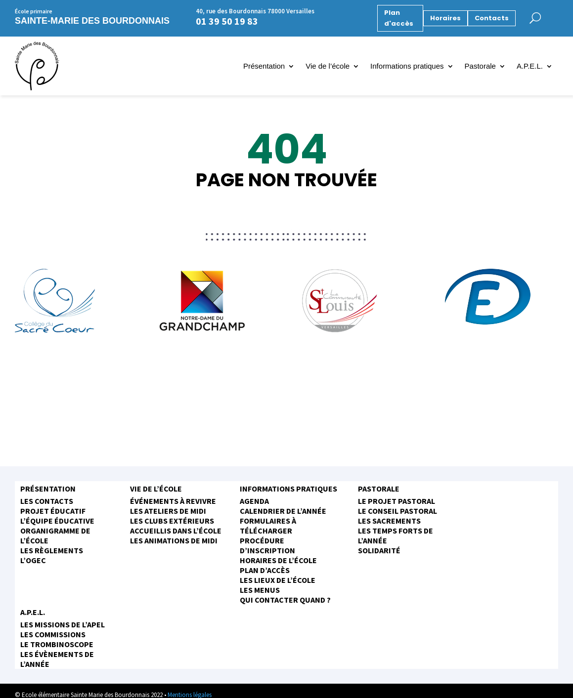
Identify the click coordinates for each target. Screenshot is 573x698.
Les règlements (51, 550)
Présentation (264, 66)
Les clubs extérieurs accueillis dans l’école (175, 525)
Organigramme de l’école (55, 535)
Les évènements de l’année (57, 659)
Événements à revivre (173, 501)
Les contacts (46, 501)
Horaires (445, 18)
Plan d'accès (398, 18)
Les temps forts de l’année (395, 535)
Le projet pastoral (396, 501)
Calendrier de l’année (283, 511)
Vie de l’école (328, 66)
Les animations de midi (174, 540)
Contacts (492, 18)
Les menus (260, 590)
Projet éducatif (53, 511)
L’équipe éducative (57, 521)
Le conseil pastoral (397, 511)
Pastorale (480, 66)
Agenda (254, 501)
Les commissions (53, 634)
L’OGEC (33, 560)
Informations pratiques (406, 66)
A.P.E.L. (530, 66)
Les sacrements (389, 521)
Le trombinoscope (56, 644)
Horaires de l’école (278, 560)
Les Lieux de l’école (277, 580)
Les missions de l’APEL (62, 624)
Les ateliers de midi (168, 511)
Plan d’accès (265, 570)
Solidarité (379, 550)
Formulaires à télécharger (268, 525)
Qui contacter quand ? (285, 600)
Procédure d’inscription (267, 545)
